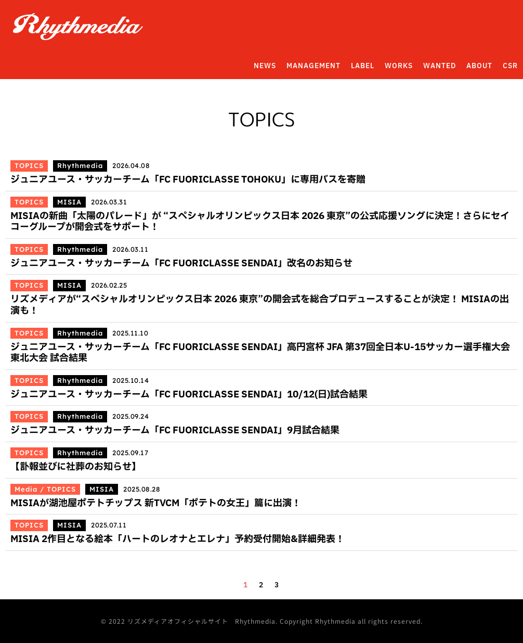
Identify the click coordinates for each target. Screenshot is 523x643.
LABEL (362, 66)
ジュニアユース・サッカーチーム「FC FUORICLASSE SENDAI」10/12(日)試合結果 (189, 395)
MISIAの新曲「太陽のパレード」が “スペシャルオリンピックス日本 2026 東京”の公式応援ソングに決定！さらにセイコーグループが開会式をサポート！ (259, 222)
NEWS (265, 66)
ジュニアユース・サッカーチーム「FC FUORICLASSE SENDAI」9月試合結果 (174, 430)
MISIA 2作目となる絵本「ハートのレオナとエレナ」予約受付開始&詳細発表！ (177, 539)
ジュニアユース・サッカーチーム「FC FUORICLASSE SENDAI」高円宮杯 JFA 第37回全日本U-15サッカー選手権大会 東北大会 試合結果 (260, 353)
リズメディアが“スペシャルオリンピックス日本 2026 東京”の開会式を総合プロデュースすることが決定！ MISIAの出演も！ (259, 305)
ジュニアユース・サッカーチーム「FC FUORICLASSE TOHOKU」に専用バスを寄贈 (187, 180)
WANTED (439, 66)
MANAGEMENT (313, 66)
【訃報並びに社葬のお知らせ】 (75, 467)
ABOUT (479, 66)
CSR (510, 66)
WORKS (399, 66)
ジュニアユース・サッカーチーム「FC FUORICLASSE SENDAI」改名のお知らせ (181, 263)
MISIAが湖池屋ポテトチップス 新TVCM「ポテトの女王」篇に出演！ (155, 503)
